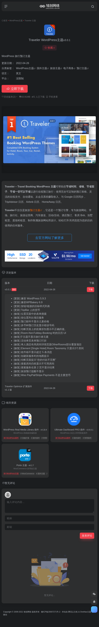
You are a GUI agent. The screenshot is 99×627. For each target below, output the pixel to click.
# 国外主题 (40, 474)
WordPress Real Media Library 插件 (25, 429)
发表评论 (87, 535)
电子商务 (68, 68)
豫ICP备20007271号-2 (50, 612)
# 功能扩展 (24, 438)
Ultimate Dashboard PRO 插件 (73, 429)
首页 (5, 20)
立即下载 (15, 89)
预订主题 (82, 68)
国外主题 (42, 68)
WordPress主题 (16, 20)
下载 (90, 289)
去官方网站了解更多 (49, 237)
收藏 (49, 47)
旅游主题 (55, 68)
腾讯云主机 (73, 612)
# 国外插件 (35, 438)
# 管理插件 (46, 438)
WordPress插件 (11, 438)
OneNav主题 (85, 612)
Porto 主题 (25, 465)
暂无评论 (10, 483)
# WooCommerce (27, 474)
